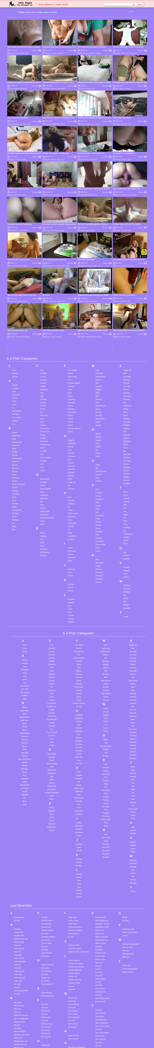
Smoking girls (100, 875)
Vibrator (126, 486)
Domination (44, 433)
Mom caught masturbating (122, 118)
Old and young (101, 390)
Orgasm (99, 393)
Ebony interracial (47, 914)
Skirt (125, 331)
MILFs (127, 240)
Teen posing (99, 954)
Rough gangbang (74, 1012)
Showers (126, 318)
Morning (99, 334)
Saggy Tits (127, 289)
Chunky (43, 324)
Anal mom (18, 874)
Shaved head (100, 836)
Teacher (126, 417)
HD (21, 124)
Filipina (70, 315)
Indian (70, 466)
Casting (43, 302)
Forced (70, 337)
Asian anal (18, 893)
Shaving (126, 311)
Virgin (125, 492)
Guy (69, 404)
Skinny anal (99, 852)
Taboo (125, 411)
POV (97, 453)
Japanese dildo (74, 864)
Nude (97, 362)
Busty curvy (18, 986)
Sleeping (126, 337)
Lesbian (71, 534)
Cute (42, 386)
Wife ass (125, 869)
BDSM (123, 53)
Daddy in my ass (47, 883)
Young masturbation (129, 887)
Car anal (44, 836)
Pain (97, 408)
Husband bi (45, 1037)
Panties (98, 415)
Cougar (62, 230)
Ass (13, 326)
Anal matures (19, 867)
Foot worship (46, 946)
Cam (127, 53)
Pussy (98, 470)
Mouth (98, 341)
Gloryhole (71, 385)
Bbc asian (17, 921)
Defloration (44, 417)
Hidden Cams (24, 53)
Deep (42, 411)
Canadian (124, 230)
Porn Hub (71, 157)
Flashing (71, 328)
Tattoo (125, 414)
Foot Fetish (72, 331)
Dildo (42, 423)
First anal (44, 939)
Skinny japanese (101, 859)
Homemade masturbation (50, 1021)
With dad (125, 876)
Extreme (43, 474)
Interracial (71, 476)
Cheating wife (46, 842)
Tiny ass (98, 964)
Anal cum (17, 864)
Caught (118, 124)
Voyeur (126, 495)
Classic (42, 328)
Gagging (71, 359)
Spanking (126, 360)
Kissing (70, 503)
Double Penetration (47, 436)
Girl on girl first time (48, 974)
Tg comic (98, 961)
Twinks (125, 459)
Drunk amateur (46, 903)
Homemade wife (47, 1031)
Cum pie (44, 865)
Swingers (126, 402)
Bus (13, 442)
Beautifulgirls (61, 88)
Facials (70, 292)
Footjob (71, 334)
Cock (129, 230)
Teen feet (98, 948)
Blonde (93, 230)
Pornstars (99, 450)
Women (126, 523)
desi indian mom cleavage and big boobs (92, 47)
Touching (126, 446)
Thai (125, 427)
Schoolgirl (127, 295)
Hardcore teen (46, 1005)
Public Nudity (100, 463)
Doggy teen (45, 896)
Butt (13, 448)
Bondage (15, 413)
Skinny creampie (101, 855)
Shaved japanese (101, 839)
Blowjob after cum (20, 960)
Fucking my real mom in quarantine (20, 224)
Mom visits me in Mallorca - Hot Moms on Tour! (59, 118)
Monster (99, 331)
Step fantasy (100, 907)
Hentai (70, 429)
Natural (98, 355)
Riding (98, 485)
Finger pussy (46, 936)
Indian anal (72, 836)
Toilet (125, 440)
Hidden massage (47, 1008)
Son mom (98, 894)
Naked (98, 352)
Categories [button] (49, 4)
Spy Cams (127, 373)
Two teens (99, 977)
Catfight (43, 305)
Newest (65, 4)
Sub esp (98, 914)
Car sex (43, 295)
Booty (14, 416)
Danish (42, 404)
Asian (17, 124)
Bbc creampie (19, 924)
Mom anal (72, 926)
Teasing (126, 420)
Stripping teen (100, 910)
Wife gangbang (128, 872)
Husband (71, 458)
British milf (18, 976)
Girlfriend (71, 375)
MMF (97, 321)
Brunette (15, 432)
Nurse (98, 372)
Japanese (71, 488)
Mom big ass (73, 929)
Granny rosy (45, 983)
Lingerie (71, 540)
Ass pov (17, 912)
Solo (125, 350)
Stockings (127, 379)
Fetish (70, 308)
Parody (98, 424)
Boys (14, 419)
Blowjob (53, 159)
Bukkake (15, 438)
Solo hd (98, 888)
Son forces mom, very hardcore (18, 259)
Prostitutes (99, 460)
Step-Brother (17, 429)
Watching (126, 504)
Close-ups (60, 53)
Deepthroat (44, 414)
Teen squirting (100, 958)
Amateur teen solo (21, 857)
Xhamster (36, 50)
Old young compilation (76, 966)
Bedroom (15, 380)
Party (97, 428)
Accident (83, 88)
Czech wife (45, 875)
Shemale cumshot (102, 846)
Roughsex (99, 498)
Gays (70, 368)
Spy (124, 370)
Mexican (99, 305)
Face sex (44, 923)
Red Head (99, 481)
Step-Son (126, 353)
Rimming (99, 488)
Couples (43, 357)
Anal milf (17, 870)
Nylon (98, 375)
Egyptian (58, 195)
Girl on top (45, 977)
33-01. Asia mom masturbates (18, 118)
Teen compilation (101, 942)
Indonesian (72, 470)
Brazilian (15, 422)
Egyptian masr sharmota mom (18, 189)
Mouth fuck (72, 946)
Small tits (126, 341)
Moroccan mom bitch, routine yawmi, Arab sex (94, 189)
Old (97, 387)
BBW (85, 195)
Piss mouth (72, 981)
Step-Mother (100, 337)
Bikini (14, 393)
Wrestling (126, 527)
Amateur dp (18, 851)
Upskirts (126, 477)
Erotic (42, 461)
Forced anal (45, 949)
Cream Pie (48, 124)
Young (125, 535)
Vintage (126, 489)
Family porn (45, 929)
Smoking (126, 344)
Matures (99, 298)
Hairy (70, 416)
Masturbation (100, 295)
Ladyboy (71, 521)
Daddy (18, 53)
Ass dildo (17, 903)
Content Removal (91, 1046)
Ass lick (17, 906)
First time (71, 321)
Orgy (97, 396)
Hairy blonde (46, 992)
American (17, 88)
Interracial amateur (75, 846)
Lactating (71, 518)
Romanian (99, 494)
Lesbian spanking (74, 898)
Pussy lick (72, 991)
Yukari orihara (127, 891)
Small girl (98, 865)
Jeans (70, 491)
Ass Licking (13, 265)
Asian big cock (19, 896)
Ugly (125, 471)
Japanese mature (74, 867)
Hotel (70, 451)
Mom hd (71, 939)
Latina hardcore (74, 879)
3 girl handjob (19, 836)
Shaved (126, 308)
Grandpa (71, 391)
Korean (97, 124)
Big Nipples (93, 159)
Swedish (126, 399)
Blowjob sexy (19, 966)
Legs (69, 531)
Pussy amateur (73, 984)
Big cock (118, 195)
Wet (124, 514)
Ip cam (70, 855)
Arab (11, 195)
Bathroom (16, 364)
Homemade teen (47, 1027)
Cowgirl (129, 159)
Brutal (14, 435)
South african (100, 897)
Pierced (98, 440)
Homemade (133, 195)
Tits (124, 436)
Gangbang (72, 362)
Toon (125, 443)
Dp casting (45, 899)
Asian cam (18, 899)
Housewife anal (47, 1034)
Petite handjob (73, 978)
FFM (69, 311)
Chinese (43, 321)
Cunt (42, 383)
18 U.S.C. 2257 (101, 1046)
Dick (41, 420)
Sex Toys (126, 305)
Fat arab (44, 933)
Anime (14, 317)
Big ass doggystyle (21, 937)
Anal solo (17, 883)
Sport (125, 366)
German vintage (47, 970)
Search (139, 4)
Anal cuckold (19, 861)
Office (98, 383)
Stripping (126, 386)
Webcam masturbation (130, 863)
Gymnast (71, 407)
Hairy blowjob (46, 995)
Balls (14, 358)
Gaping (70, 365)
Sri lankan (99, 904)
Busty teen (18, 989)
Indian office (72, 842)
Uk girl (124, 836)
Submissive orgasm (102, 917)
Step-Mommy (101, 324)
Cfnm (42, 311)
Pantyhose (99, 418)
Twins (125, 462)
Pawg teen (72, 974)
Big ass (124, 159)
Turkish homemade (102, 974)
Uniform (126, 474)
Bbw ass (17, 931)
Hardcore (71, 422)
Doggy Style (55, 124)
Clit (41, 331)
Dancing (43, 401)
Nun (97, 368)
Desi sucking (46, 890)
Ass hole (15, 333)
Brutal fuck (18, 979)
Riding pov (72, 1006)
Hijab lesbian (46, 1011)
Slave (125, 334)
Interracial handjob (75, 849)
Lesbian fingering (74, 889)
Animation (16, 313)
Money (98, 328)
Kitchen (71, 506)
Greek (70, 398)
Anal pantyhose (20, 880)
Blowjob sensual (20, 963)
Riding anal (72, 1002)
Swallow (126, 396)
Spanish (126, 357)
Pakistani (99, 411)
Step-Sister (127, 324)
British (25, 265)
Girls (69, 378)
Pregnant (99, 457)
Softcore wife (100, 878)
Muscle (98, 344)
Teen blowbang (100, 938)
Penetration (100, 434)
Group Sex (72, 401)
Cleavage (97, 53)
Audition (15, 339)
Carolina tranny (47, 839)
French (70, 341)
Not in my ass (73, 957)
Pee (97, 431)
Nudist (98, 365)
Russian (99, 501)
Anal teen (17, 886)
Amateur (12, 53)
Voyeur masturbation (130, 851)
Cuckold (43, 370)
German (62, 124)
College (43, 344)
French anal (45, 952)
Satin (125, 292)
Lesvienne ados (74, 901)
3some (14, 292)
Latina (70, 527)
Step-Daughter (45, 407)
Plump (98, 447)
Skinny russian (100, 862)
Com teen (44, 852)
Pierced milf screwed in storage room (55, 153)
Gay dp (44, 967)
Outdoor (99, 400)
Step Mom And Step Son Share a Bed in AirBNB (94, 82)
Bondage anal (19, 969)
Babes (19, 195)
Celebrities (44, 308)
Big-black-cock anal (21, 953)
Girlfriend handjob (48, 980)
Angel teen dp (19, 890)
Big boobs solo (19, 940)
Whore (125, 517)
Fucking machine (74, 347)
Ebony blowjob (46, 911)
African (15, 304)
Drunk (42, 440)
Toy (124, 449)
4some (14, 295)
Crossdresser (45, 363)
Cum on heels (46, 862)
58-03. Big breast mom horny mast (54, 259)
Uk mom (125, 839)
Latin (69, 524)
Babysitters (23, 88)
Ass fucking (16, 330)
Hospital (71, 445)
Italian (70, 479)
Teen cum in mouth (102, 945)
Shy (124, 321)
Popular (58, 4)
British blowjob (19, 973)
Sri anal (98, 901)
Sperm (125, 363)
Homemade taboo (48, 1024)
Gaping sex (45, 964)
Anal (93, 88)
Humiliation (72, 455)
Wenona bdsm (127, 866)
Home (41, 4)
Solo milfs (99, 891)
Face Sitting (72, 289)
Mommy (131, 240)
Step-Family (72, 295)
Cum (42, 373)
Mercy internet (73, 923)
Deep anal (45, 886)
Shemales (127, 315)
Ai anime (17, 848)
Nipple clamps (73, 954)
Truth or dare (100, 971)
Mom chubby (73, 933)
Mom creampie (73, 936)
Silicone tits (99, 849)
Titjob (125, 433)
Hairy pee (44, 1001)
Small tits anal (100, 872)
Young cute (126, 884)
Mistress (99, 318)
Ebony (42, 451)
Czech (42, 389)
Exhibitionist (44, 471)
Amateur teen (19, 854)
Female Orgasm (74, 302)
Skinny (125, 328)
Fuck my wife (46, 955)
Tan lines (98, 929)
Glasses (71, 381)
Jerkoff (70, 494)
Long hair (71, 908)
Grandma (71, 388)
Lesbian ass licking (75, 882)
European (58, 265)
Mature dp (72, 920)
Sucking (126, 392)
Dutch (42, 443)
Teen (125, 423)
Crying (42, 366)
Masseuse (99, 292)
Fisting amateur (47, 942)
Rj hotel (71, 1009)
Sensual (126, 302)
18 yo (11, 88)
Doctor (24, 195)
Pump (98, 466)
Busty (14, 445)
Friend (70, 344)
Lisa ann (71, 905)
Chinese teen (46, 846)
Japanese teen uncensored (78, 870)
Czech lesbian (46, 872)
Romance (99, 491)
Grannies (71, 394)
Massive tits (72, 916)
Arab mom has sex (49, 189)
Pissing (98, 444)
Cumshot (43, 379)
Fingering (71, 318)
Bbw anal (17, 927)
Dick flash (44, 893)
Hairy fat (44, 998)
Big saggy (17, 947)
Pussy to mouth (74, 994)
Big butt (17, 944)
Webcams (127, 507)
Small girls (99, 868)
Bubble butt (18, 982)
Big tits (92, 53)
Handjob (71, 419)
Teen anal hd (100, 932)
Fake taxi (44, 926)
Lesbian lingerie (74, 892)
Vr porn (125, 854)
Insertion (71, 473)
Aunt (14, 343)
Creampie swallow (48, 855)
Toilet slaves (99, 967)
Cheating (53, 53)
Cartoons (43, 298)
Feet (69, 298)
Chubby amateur (47, 849)
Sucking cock (100, 920)
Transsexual (127, 453)
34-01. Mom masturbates (86, 234)
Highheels (71, 435)
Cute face (44, 868)
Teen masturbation (102, 951)
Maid (97, 289)
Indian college (73, 839)
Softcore (126, 347)
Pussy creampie (74, 987)
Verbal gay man (128, 848)
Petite (98, 437)
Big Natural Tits (85, 53)
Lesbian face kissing (75, 885)
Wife (125, 520)
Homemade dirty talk (49, 1018)
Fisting (70, 324)
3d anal (17, 839)
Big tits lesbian (19, 950)
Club (42, 337)
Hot (69, 448)
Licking (70, 537)
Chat (42, 315)
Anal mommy (19, 877)
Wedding (126, 510)
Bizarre (15, 400)
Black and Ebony (18, 403)
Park (97, 421)
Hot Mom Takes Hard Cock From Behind (127, 224)
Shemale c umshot (102, 842)
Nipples (98, 359)
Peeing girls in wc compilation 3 (124, 153)
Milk (97, 315)
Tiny (124, 430)
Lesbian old (72, 895)
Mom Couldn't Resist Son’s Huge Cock (126, 189)
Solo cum (98, 881)
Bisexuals (15, 396)
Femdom (71, 305)
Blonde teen (18, 957)
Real (97, 478)
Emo (42, 458)
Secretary (127, 298)
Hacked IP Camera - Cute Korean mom (91, 153)
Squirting (126, 376)
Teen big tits (99, 935)
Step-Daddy (44, 398)
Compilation (44, 347)
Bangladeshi (17, 361)
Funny (70, 350)
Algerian (122, 88)
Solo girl (98, 884)
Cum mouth (45, 859)
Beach (14, 374)
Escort (42, 464)
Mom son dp (72, 942)
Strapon (126, 383)
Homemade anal (47, 1014)
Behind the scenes (21, 934)
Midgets (98, 308)
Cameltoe (43, 292)
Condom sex (45, 350)
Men (97, 302)
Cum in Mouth (45, 376)
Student (126, 389)
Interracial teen (73, 852)
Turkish (126, 456)
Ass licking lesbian (21, 909)
